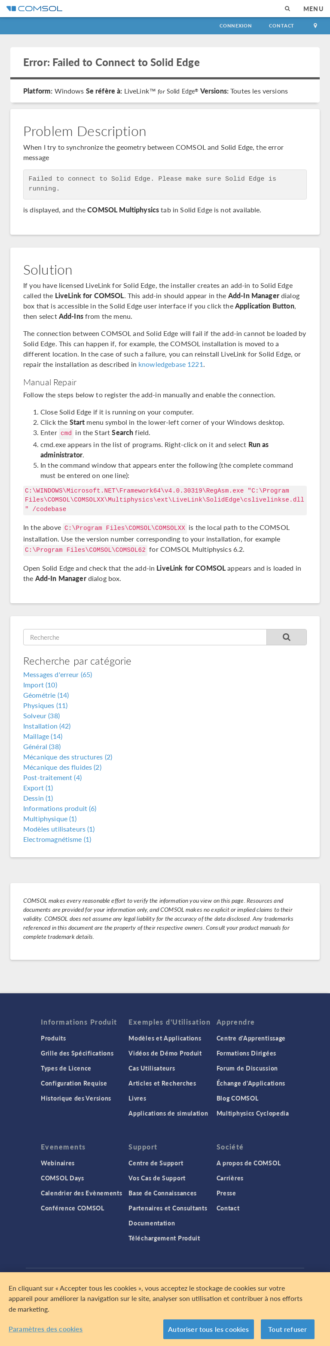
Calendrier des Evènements (81, 1193)
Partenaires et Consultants (167, 1208)
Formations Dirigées (246, 1053)
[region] (165, 1309)
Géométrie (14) (46, 695)
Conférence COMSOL (72, 1208)
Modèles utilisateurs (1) (59, 829)
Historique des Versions (76, 1098)
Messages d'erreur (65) (57, 674)
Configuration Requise (74, 1083)
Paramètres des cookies (46, 1329)
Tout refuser (287, 1329)
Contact (281, 25)
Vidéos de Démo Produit (165, 1053)
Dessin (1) (38, 798)
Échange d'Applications (251, 1083)
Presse (226, 1193)
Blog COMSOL (238, 1098)
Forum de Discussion (247, 1068)
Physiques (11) (45, 705)
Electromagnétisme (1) (57, 839)
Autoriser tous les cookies (208, 1329)
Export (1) (38, 787)
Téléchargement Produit (164, 1238)
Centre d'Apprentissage (251, 1038)
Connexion (236, 25)
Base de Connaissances (162, 1193)
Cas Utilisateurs (151, 1068)
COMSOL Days (62, 1178)
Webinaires (58, 1162)
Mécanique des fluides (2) (62, 767)
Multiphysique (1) (50, 818)
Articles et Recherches (162, 1083)
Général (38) (42, 746)
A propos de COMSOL (249, 1162)
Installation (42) (47, 726)
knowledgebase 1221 (170, 364)
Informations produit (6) (60, 808)
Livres (137, 1098)
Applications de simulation (168, 1113)
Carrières (230, 1178)
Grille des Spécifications (77, 1053)
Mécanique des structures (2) (67, 757)
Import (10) (40, 685)
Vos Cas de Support (157, 1178)
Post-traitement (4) (52, 777)
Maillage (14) (42, 736)
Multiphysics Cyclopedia (253, 1113)
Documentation (151, 1223)
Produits (53, 1038)
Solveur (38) (41, 715)
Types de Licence (66, 1068)
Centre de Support (155, 1162)
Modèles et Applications (164, 1038)
